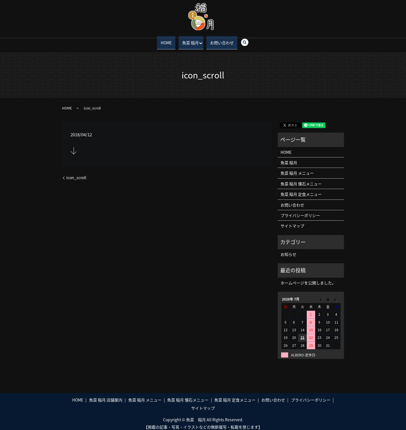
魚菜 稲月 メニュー (297, 169)
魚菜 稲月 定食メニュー (301, 190)
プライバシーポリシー (300, 211)
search (246, 40)
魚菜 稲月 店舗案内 (105, 395)
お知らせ (288, 250)
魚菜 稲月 (188, 40)
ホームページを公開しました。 (308, 278)
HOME (166, 40)
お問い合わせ (221, 40)
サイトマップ (292, 221)
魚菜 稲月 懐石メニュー (301, 179)
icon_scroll (76, 173)
